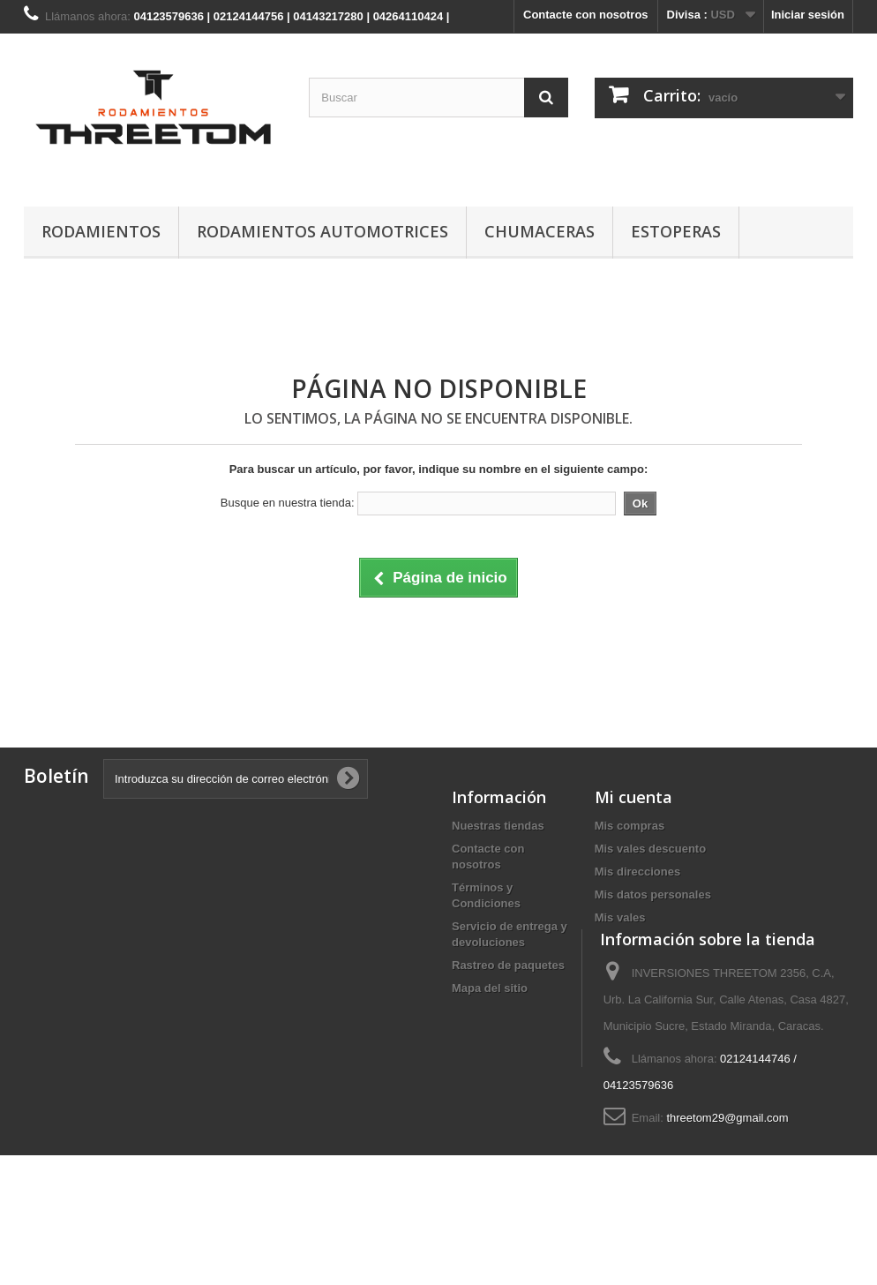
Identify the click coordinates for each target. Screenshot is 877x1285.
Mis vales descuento (650, 848)
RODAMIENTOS (101, 231)
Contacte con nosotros (585, 14)
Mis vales (620, 917)
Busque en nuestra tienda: (288, 502)
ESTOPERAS (676, 231)
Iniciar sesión (807, 14)
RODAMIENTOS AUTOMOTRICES (322, 231)
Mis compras (629, 825)
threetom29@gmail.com (727, 1169)
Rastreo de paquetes (508, 965)
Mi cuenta (633, 797)
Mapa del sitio (490, 988)
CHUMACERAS (539, 231)
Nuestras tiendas (498, 825)
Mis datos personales (653, 894)
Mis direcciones (638, 871)
